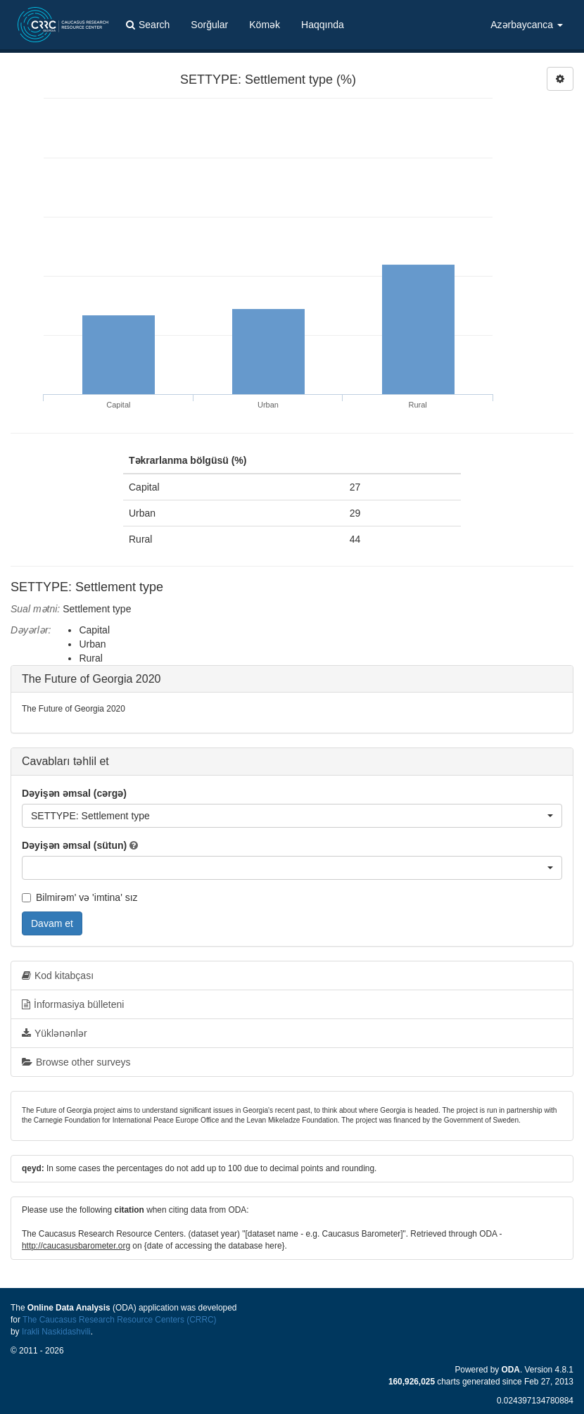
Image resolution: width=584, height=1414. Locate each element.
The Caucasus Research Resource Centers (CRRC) (120, 1320)
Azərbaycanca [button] (526, 24)
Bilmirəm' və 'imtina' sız (80, 897)
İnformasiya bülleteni (73, 1004)
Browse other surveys (76, 1062)
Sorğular (209, 24)
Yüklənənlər (54, 1033)
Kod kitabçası (58, 975)
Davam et (52, 923)
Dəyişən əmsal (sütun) (74, 845)
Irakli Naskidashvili (56, 1332)
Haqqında (322, 24)
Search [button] (148, 24)
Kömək (264, 24)
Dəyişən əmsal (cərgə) (74, 793)
